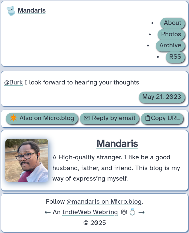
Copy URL (162, 118)
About (172, 23)
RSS (175, 56)
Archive (170, 45)
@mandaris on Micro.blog (104, 201)
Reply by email (109, 118)
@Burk (13, 82)
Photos (171, 34)
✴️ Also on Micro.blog (41, 118)
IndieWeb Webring (90, 212)
